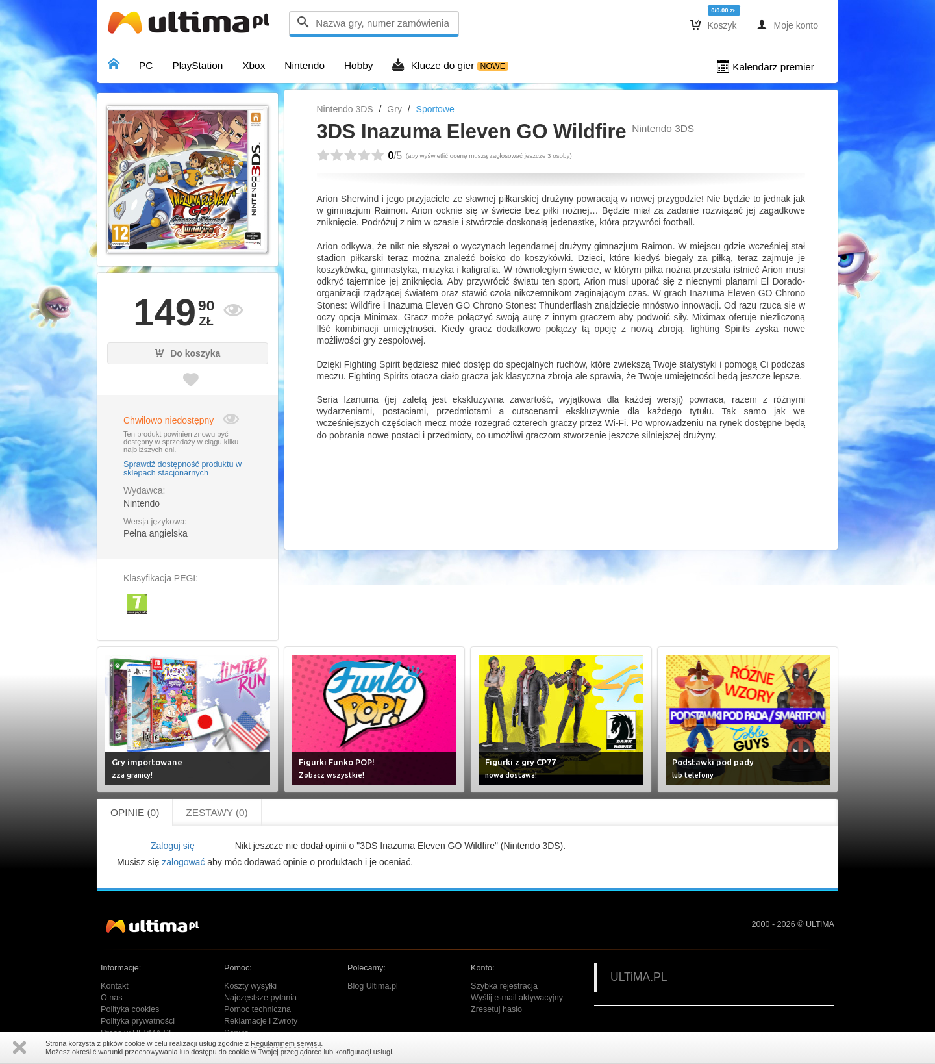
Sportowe (435, 109)
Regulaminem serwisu (286, 1043)
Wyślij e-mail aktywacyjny (517, 997)
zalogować (183, 862)
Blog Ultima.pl (372, 986)
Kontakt (115, 986)
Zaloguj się (173, 846)
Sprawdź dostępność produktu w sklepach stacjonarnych (182, 469)
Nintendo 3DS (345, 109)
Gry (394, 109)
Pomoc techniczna (257, 1009)
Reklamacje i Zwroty (260, 1021)
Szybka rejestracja (504, 986)
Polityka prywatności (138, 1021)
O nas (112, 997)
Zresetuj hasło (496, 1009)
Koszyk (713, 25)
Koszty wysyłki (250, 986)
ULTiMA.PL (638, 976)
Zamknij (19, 1047)
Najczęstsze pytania (260, 997)
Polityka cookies (130, 1009)
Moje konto (787, 25)
